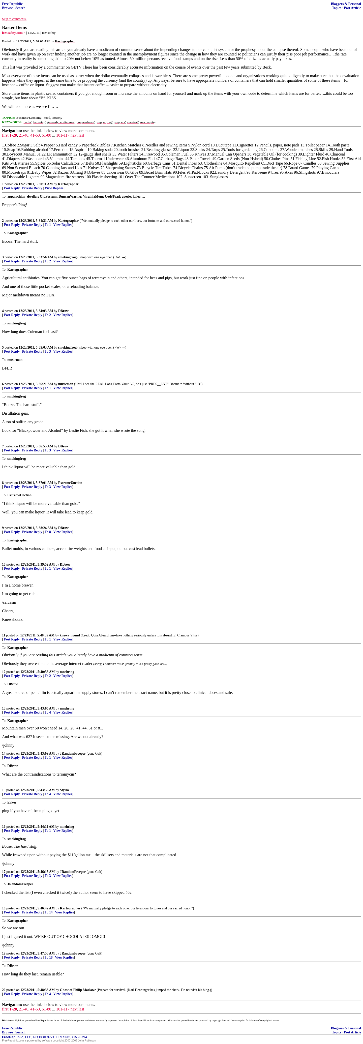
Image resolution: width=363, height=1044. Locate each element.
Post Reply (12, 188)
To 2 (48, 261)
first (5, 135)
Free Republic (12, 4)
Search (20, 8)
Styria (64, 790)
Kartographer (68, 184)
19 (4, 953)
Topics (336, 8)
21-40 (23, 135)
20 (4, 990)
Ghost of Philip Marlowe (78, 990)
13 (4, 708)
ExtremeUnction (70, 483)
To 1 (48, 225)
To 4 (48, 712)
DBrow (63, 311)
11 (3, 635)
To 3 (48, 351)
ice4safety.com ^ (13, 33)
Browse (7, 8)
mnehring (67, 672)
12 (4, 672)
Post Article (352, 8)
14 (4, 753)
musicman (65, 384)
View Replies (54, 188)
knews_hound (70, 635)
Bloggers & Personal (346, 4)
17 (4, 872)
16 (4, 826)
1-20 (13, 135)
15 (4, 790)
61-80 (46, 135)
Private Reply (32, 188)
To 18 (49, 957)
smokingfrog (67, 257)
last (81, 135)
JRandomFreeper (73, 753)
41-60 (35, 135)
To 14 (49, 912)
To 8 (48, 532)
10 (4, 564)
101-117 (63, 135)
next (74, 135)
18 (4, 908)
